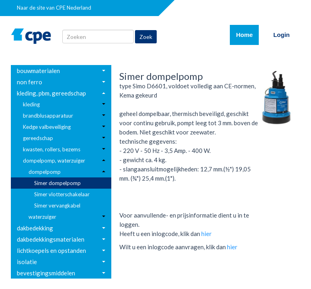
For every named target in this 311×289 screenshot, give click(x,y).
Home (247, 34)
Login (281, 34)
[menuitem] (61, 70)
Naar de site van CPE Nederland (54, 7)
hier (206, 233)
